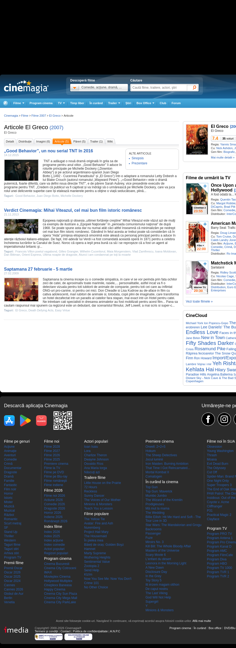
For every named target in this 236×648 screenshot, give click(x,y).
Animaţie (10, 451)
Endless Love (202, 332)
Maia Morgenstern (119, 251)
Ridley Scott (228, 272)
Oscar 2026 (12, 572)
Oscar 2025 (12, 576)
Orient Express (31, 254)
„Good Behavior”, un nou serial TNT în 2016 (48, 151)
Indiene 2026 (53, 517)
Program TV (12, 557)
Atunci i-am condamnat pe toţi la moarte (105, 254)
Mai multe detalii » (223, 157)
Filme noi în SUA (221, 441)
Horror (8, 493)
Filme (24, 115)
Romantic (11, 519)
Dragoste (10, 472)
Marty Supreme (95, 553)
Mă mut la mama (157, 508)
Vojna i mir (204, 364)
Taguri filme (12, 545)
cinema (68, 279)
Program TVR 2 (218, 576)
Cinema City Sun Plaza (60, 594)
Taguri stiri (11, 549)
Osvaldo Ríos (93, 464)
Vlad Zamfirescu (142, 251)
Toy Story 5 (153, 580)
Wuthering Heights (97, 557)
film (62, 232)
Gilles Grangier (68, 251)
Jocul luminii (154, 459)
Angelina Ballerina (220, 374)
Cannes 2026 (13, 589)
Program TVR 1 (218, 572)
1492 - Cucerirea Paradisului (73, 176)
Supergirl (151, 602)
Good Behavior (94, 165)
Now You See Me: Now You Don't (107, 579)
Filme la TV (52, 468)
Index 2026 (52, 532)
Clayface (213, 519)
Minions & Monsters (98, 504)
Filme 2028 (52, 447)
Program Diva (216, 559)
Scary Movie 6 (155, 555)
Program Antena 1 (220, 538)
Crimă (228, 246)
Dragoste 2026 (54, 508)
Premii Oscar (13, 568)
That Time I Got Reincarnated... (167, 468)
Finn (189, 358)
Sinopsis (138, 158)
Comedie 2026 (54, 504)
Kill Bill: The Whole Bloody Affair (168, 546)
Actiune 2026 (53, 500)
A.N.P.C (115, 631)
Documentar (12, 468)
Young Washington (220, 451)
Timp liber (77, 103)
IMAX (48, 572)
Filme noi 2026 (54, 496)
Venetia (9, 602)
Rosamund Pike (210, 348)
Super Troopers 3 (219, 485)
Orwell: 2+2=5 (155, 447)
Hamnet (89, 549)
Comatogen (153, 476)
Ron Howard (203, 358)
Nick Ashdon (224, 148)
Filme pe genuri (17, 441)
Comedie (229, 210)
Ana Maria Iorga (95, 468)
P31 (210, 510)
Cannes (9, 585)
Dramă (9, 476)
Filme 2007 (39, 115)
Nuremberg (92, 527)
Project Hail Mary (96, 532)
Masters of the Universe (162, 550)
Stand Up (10, 532)
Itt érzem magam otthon (162, 584)
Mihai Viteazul (133, 220)
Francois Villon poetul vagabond (36, 251)
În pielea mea (93, 540)
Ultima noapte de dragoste (60, 254)
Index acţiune (53, 540)
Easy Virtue (62, 310)
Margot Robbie (225, 203)
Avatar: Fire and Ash (98, 523)
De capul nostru (156, 589)
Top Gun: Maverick (158, 491)
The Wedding (154, 513)
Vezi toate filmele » (199, 301)
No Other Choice (96, 587)
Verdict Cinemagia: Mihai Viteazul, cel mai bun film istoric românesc (73, 210)
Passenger (153, 533)
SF (6, 527)
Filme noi (51, 441)
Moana (212, 459)
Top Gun (151, 487)
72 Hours (90, 487)
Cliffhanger (214, 506)
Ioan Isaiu (91, 447)
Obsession (214, 447)
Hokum (150, 451)
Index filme (53, 526)
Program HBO (217, 563)
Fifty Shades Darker (210, 343)
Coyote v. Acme (218, 502)
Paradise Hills (196, 374)
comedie (98, 279)
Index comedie (54, 545)
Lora (87, 451)
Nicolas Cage (225, 276)
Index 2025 (52, 536)
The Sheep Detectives (161, 455)
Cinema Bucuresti (56, 564)
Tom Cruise (223, 236)
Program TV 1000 (219, 568)
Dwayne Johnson (96, 459)
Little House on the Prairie (102, 483)
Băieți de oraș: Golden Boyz (104, 545)
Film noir (10, 489)
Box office (215, 628)
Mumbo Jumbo (156, 496)
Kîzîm (88, 574)
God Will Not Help (158, 597)
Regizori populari (56, 553)
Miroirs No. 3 (154, 542)
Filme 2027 (52, 451)
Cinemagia (11, 115)
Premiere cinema (56, 464)
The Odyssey (216, 468)
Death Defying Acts (41, 310)
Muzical (9, 510)
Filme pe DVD (54, 472)
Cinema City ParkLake (60, 602)
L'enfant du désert (158, 559)
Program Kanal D (219, 546)
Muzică (9, 506)
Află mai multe (201, 620)
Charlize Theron (95, 455)
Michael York (194, 323)
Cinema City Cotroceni (60, 568)
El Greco (36, 127)
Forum (176, 103)
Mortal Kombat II (157, 472)
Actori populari (54, 549)
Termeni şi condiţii (46, 631)
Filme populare (96, 514)
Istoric (8, 498)
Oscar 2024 (12, 581)
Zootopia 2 (91, 566)
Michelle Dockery (84, 168)
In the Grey (153, 576)
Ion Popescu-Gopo (216, 323)
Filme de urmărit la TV (208, 178)
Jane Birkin (193, 338)
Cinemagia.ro (26, 86)
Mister (8, 502)
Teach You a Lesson (98, 508)
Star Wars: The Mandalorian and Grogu (173, 525)
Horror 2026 (52, 513)
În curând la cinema (161, 482)
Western (10, 540)
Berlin (8, 598)
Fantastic (10, 485)
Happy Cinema (54, 589)
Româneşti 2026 (55, 521)
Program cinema (41, 103)
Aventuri (10, 455)
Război (9, 515)
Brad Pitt (229, 206)
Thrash (212, 455)
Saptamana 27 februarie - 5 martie (38, 269)
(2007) (56, 127)
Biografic (229, 151)
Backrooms (153, 529)
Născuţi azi (92, 472)
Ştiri (128, 103)
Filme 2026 (52, 455)
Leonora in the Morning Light (165, 563)
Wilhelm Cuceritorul (92, 251)
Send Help (91, 570)
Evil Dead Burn (217, 464)
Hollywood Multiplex (58, 581)
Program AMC (217, 551)
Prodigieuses (154, 504)
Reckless (90, 491)
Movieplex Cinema (57, 576)
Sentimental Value (97, 562)
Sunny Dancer (94, 496)
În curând (96, 103)
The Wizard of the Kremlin (164, 500)
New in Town (213, 337)
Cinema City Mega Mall (60, 598)
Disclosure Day (156, 572)
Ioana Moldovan (165, 251)
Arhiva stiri (11, 553)
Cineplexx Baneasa (58, 585)
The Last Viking (156, 593)
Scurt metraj (12, 523)
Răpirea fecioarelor (200, 353)
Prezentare (139, 163)
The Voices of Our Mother (102, 500)
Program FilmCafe (220, 555)
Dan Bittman (12, 254)
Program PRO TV (219, 534)
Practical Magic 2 (219, 515)
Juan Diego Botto (47, 195)
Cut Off (212, 472)
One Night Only (218, 481)
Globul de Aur (13, 594)
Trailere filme (94, 477)
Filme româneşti (55, 481)
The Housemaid (95, 536)
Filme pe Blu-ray (55, 476)
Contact (65, 631)
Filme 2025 (52, 459)
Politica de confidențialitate (90, 631)
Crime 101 (91, 583)
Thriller (215, 250)
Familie (9, 481)
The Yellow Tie (94, 519)
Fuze (149, 538)
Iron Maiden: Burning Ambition (166, 464)
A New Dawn (154, 567)
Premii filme (13, 563)
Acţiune (228, 243)
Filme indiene (53, 485)
